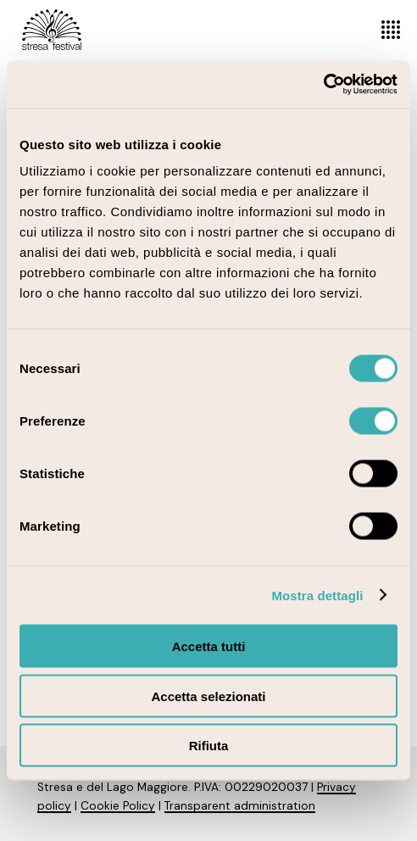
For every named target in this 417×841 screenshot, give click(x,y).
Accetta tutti (209, 646)
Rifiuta (209, 745)
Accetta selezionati (208, 695)
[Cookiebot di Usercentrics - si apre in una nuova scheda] (323, 85)
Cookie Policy (118, 806)
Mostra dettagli (317, 595)
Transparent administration (239, 806)
